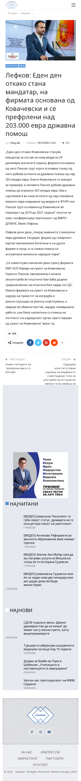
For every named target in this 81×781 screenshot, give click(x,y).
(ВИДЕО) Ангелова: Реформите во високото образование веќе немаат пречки (49, 539)
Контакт (40, 764)
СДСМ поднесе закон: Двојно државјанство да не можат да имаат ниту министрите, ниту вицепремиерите (46, 628)
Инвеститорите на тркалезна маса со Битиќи (18, 368)
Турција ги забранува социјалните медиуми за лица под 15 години (49, 647)
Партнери (54, 758)
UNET (73, 771)
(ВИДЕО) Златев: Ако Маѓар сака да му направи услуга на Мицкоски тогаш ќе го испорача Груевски (48, 558)
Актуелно (12, 65)
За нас (27, 752)
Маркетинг (28, 758)
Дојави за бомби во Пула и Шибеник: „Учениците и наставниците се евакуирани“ (46, 664)
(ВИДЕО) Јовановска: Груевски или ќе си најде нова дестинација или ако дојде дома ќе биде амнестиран (48, 579)
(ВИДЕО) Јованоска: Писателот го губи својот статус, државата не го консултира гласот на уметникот (48, 520)
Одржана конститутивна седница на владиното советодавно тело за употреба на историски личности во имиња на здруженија (59, 375)
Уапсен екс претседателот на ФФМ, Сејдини (49, 682)
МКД (22, 65)
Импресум (50, 752)
